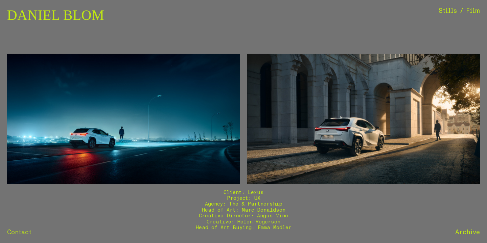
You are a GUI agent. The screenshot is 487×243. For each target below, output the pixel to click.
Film (473, 10)
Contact (19, 232)
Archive (467, 232)
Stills (448, 10)
